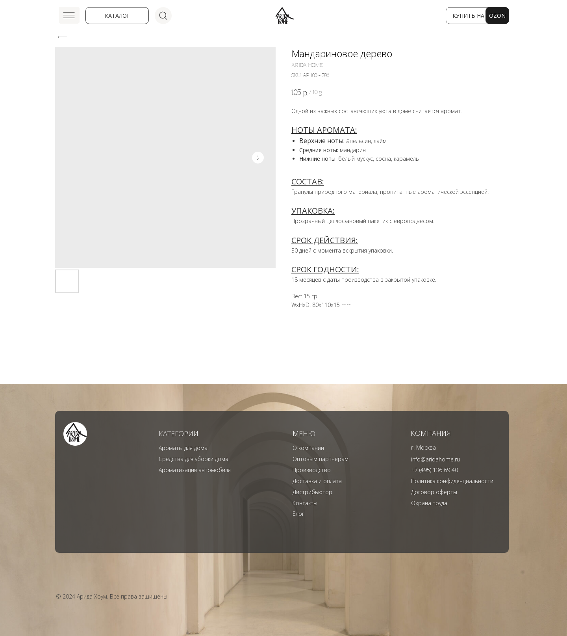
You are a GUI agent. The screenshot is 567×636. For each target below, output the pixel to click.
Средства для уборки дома (193, 459)
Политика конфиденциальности (452, 481)
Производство (312, 470)
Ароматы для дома (183, 448)
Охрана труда (429, 503)
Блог (298, 513)
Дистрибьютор (312, 492)
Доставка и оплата (317, 481)
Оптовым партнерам (320, 459)
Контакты (305, 503)
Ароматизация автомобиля (195, 470)
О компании (308, 448)
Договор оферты (434, 492)
